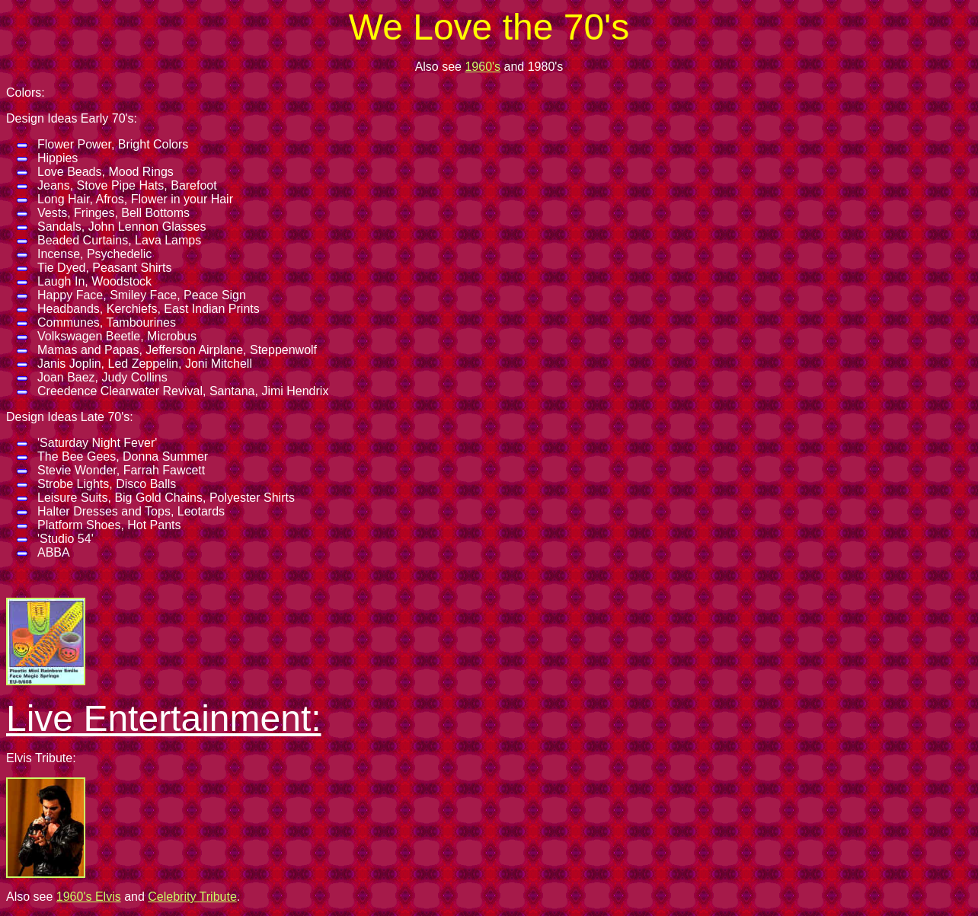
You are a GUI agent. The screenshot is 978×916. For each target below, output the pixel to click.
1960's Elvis (88, 896)
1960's (482, 66)
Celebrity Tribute (192, 896)
